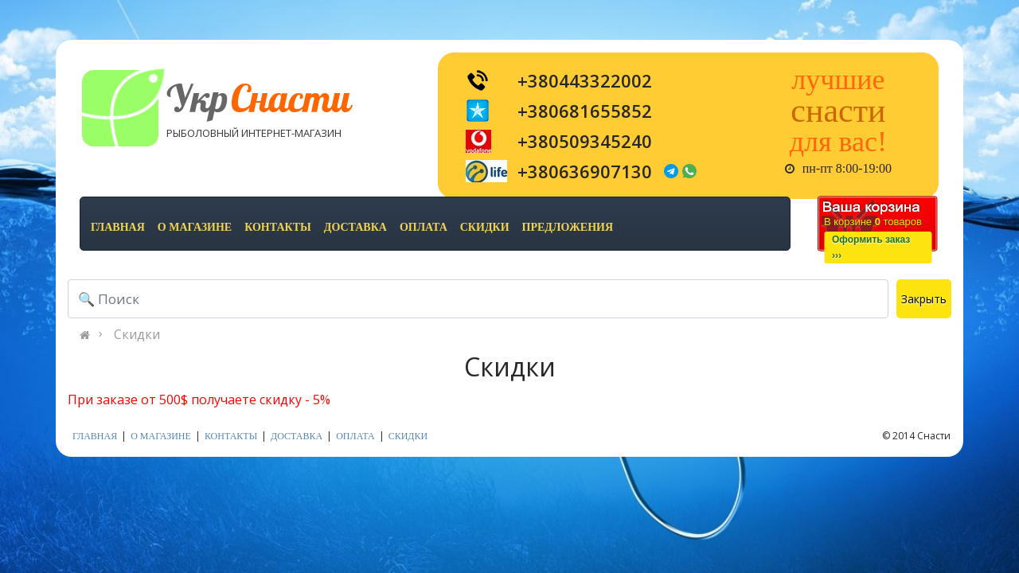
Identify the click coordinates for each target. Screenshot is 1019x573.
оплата (423, 227)
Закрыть (924, 298)
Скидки (137, 334)
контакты (277, 227)
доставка (355, 227)
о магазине (195, 227)
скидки (485, 227)
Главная (118, 227)
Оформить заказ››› (871, 247)
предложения (567, 227)
